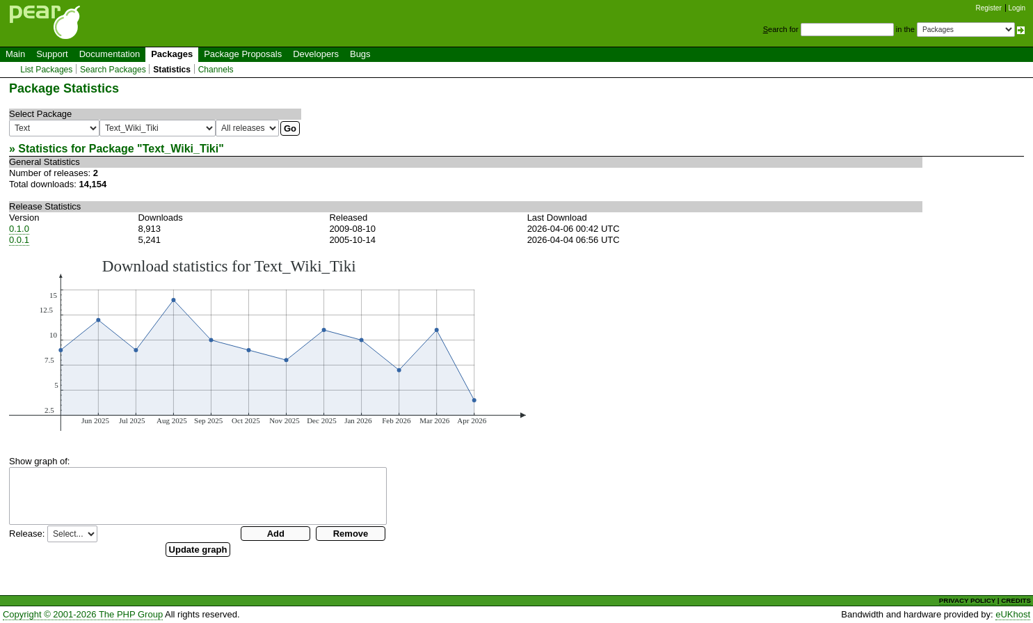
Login (1017, 8)
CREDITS (1016, 600)
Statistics (172, 69)
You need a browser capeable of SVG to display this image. (267, 344)
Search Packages (113, 69)
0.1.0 (19, 228)
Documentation (109, 54)
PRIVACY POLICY (967, 600)
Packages (172, 54)
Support (52, 54)
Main (15, 54)
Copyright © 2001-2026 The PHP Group (83, 614)
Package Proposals (243, 54)
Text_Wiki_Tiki (181, 149)
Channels (216, 69)
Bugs (360, 54)
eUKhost (1012, 614)
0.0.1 (19, 240)
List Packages (46, 69)
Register (989, 8)
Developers (316, 54)
